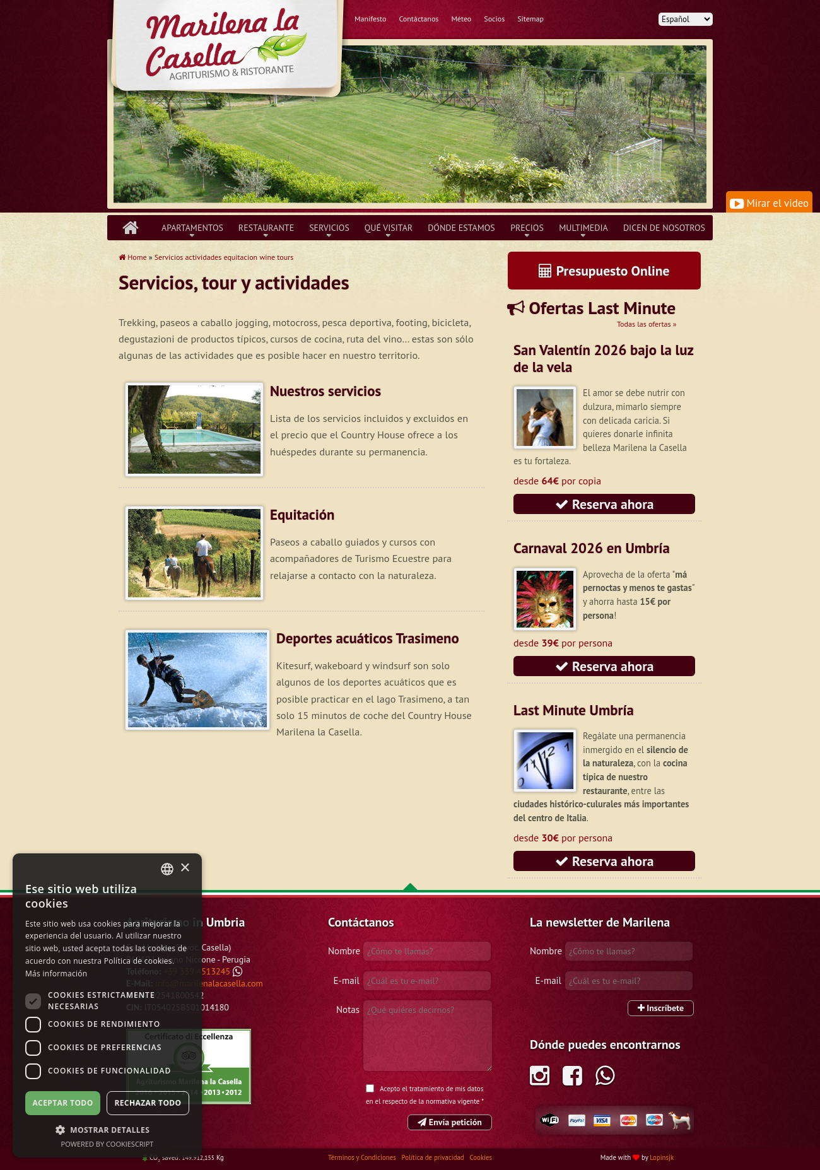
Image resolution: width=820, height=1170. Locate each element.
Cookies (481, 1157)
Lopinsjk (662, 1157)
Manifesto (370, 18)
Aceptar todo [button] (62, 1102)
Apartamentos (192, 227)
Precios (527, 227)
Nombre (344, 951)
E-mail (347, 980)
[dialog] (107, 1005)
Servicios (329, 227)
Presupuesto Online (604, 270)
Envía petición (450, 1122)
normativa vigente (452, 1101)
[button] (107, 1129)
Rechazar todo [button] (147, 1102)
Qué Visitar (389, 227)
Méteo (461, 18)
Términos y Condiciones (363, 1157)
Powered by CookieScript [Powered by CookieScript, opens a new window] (107, 1144)
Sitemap (530, 18)
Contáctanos (418, 18)
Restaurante (266, 227)
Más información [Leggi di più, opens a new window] (56, 973)
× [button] (184, 868)
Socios (494, 18)
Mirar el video (769, 203)
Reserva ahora (604, 504)
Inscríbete (661, 1008)
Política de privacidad (434, 1157)
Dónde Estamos (461, 227)
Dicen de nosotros (664, 227)
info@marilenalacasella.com (209, 983)
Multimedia (583, 227)
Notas (348, 1009)
